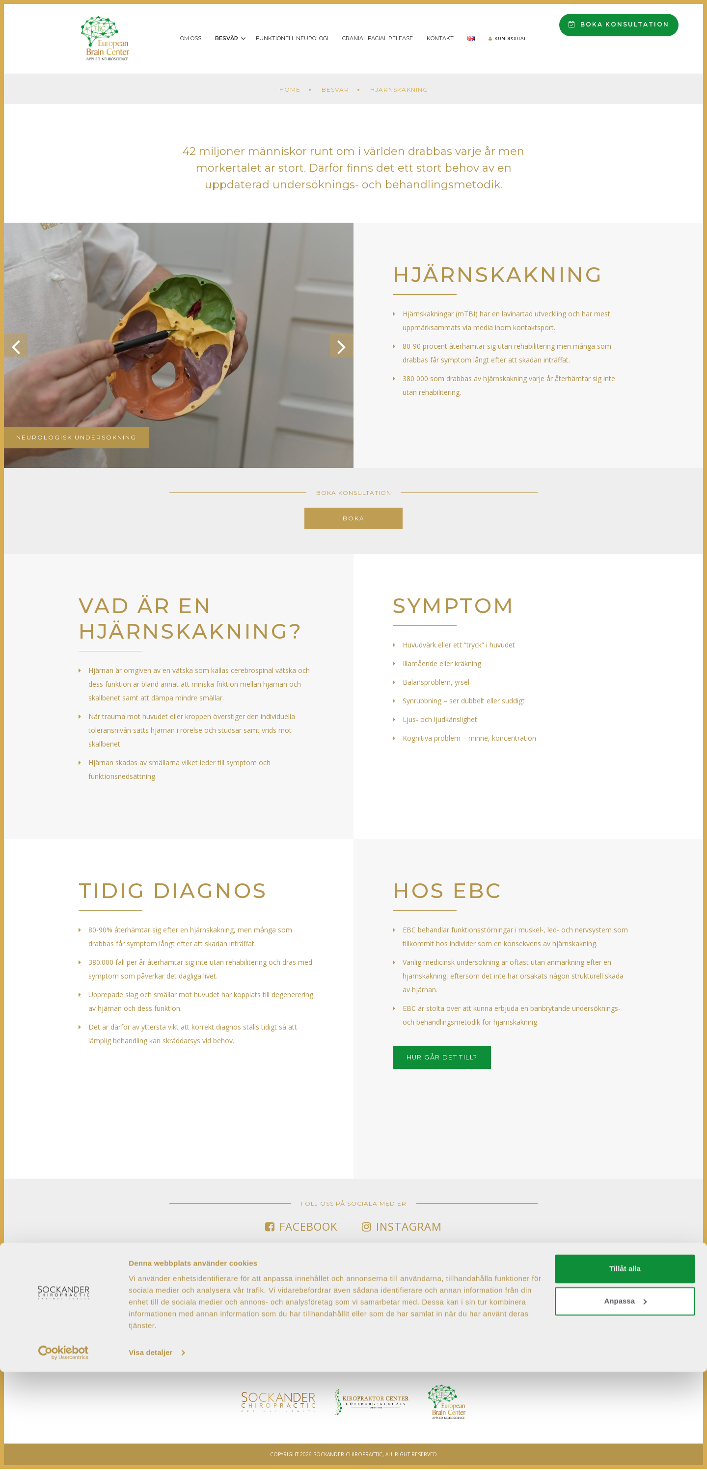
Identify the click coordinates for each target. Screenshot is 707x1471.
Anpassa (625, 1399)
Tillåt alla (625, 1368)
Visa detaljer (150, 1451)
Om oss (190, 38)
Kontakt (440, 38)
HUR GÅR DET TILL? (450, 1058)
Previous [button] (19, 345)
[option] (179, 345)
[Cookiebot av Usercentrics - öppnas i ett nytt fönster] (64, 1452)
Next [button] (338, 345)
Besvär (226, 38)
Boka (354, 518)
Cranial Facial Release (377, 38)
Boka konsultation (619, 24)
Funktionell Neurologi (292, 38)
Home (289, 89)
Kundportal (510, 38)
